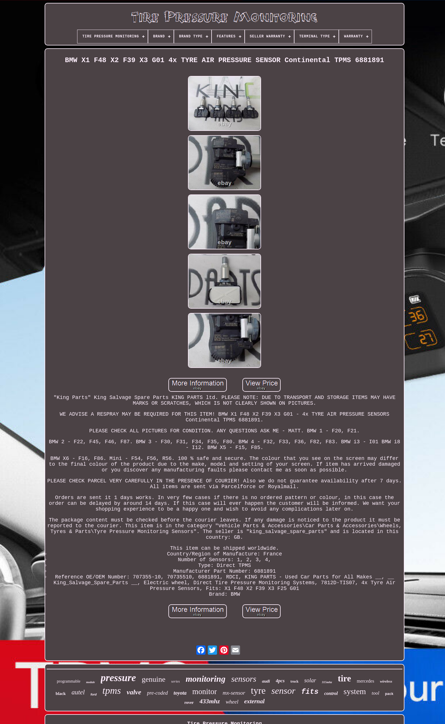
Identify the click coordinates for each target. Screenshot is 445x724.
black (61, 693)
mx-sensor (233, 693)
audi (266, 681)
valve (134, 692)
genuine (153, 679)
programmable (68, 681)
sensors (243, 678)
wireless (386, 681)
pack (389, 694)
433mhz (209, 701)
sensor (283, 690)
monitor (204, 691)
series (175, 681)
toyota (180, 693)
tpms (111, 690)
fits (309, 692)
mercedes (365, 681)
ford (93, 694)
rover (189, 702)
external (254, 701)
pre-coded (157, 693)
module (90, 682)
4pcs (280, 680)
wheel (232, 702)
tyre (258, 690)
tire (344, 678)
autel (78, 692)
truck (294, 681)
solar (310, 680)
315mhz (327, 682)
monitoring (205, 678)
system (355, 691)
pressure (118, 677)
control (331, 693)
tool (375, 693)
